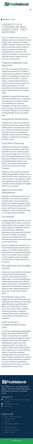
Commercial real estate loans (11, 220)
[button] (30, 10)
